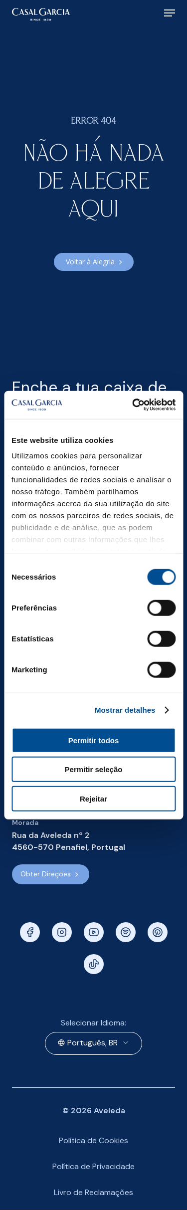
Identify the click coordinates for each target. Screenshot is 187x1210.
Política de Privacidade (93, 1166)
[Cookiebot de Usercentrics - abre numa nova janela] (133, 405)
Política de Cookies (93, 1140)
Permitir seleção (94, 769)
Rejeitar (93, 798)
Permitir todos (93, 740)
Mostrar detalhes (125, 710)
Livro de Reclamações (93, 1192)
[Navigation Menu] (169, 13)
